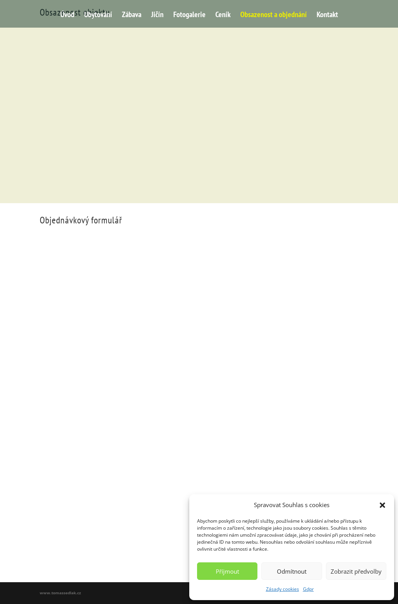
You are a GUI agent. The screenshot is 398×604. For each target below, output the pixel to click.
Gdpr (308, 589)
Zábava (131, 15)
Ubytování (98, 15)
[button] (382, 505)
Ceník (223, 15)
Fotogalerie (189, 15)
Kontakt (327, 15)
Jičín (157, 15)
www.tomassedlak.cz (60, 592)
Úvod (67, 15)
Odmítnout (291, 571)
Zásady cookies (282, 589)
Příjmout (227, 571)
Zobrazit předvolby (356, 571)
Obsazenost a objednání (273, 15)
